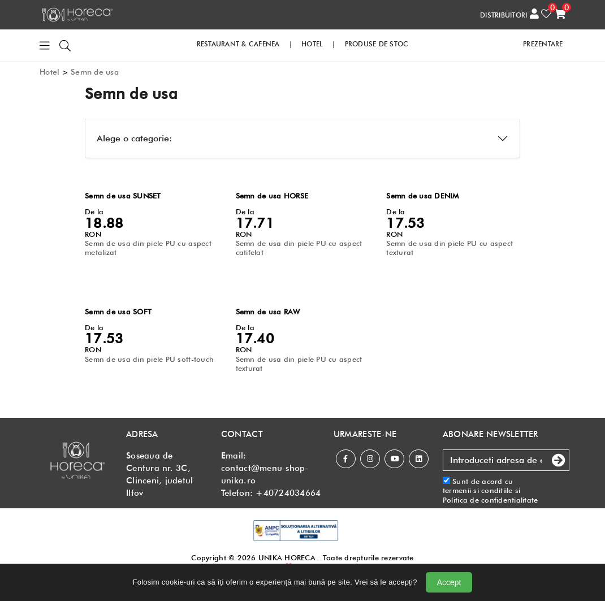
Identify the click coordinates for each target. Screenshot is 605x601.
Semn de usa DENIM (422, 195)
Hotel (49, 71)
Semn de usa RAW (268, 311)
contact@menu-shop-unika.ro (265, 474)
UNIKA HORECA (287, 557)
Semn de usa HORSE (272, 195)
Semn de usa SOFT (118, 311)
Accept (449, 582)
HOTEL (312, 44)
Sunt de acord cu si (490, 490)
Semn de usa (95, 71)
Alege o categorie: (134, 138)
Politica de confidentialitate (490, 499)
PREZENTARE (543, 44)
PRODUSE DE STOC (377, 44)
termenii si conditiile (478, 490)
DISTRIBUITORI (503, 15)
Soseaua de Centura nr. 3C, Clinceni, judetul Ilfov (159, 474)
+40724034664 (288, 493)
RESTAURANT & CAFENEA (238, 44)
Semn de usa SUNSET (123, 195)
